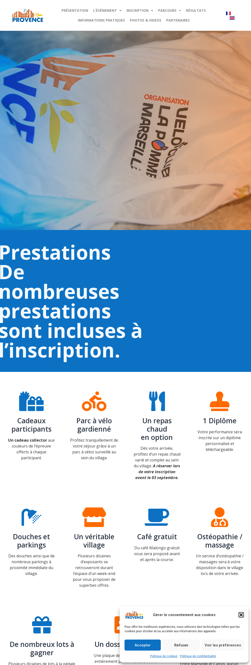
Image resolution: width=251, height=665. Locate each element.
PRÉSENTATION (75, 10)
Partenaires (178, 20)
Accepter (143, 645)
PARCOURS (169, 10)
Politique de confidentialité (198, 656)
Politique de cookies (163, 656)
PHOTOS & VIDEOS (145, 20)
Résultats (196, 10)
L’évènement (107, 10)
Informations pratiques (101, 20)
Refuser (181, 645)
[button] (241, 614)
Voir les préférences (223, 645)
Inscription (139, 10)
